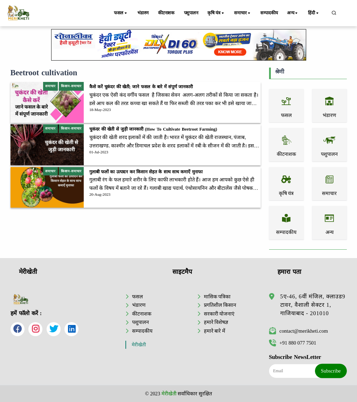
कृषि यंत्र (218, 13)
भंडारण (143, 13)
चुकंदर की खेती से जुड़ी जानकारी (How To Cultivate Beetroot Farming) (153, 129)
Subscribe (331, 371)
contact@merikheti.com (298, 331)
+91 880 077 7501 (292, 343)
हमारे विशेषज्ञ (216, 322)
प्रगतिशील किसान (220, 305)
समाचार (244, 13)
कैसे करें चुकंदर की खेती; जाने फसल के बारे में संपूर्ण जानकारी (141, 86)
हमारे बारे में (214, 331)
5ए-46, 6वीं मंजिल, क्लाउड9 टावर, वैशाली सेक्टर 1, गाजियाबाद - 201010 (312, 304)
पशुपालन (193, 13)
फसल (122, 13)
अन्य (295, 13)
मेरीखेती (139, 344)
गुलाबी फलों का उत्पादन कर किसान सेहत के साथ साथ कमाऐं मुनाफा (145, 171)
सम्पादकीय (270, 13)
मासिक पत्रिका (217, 296)
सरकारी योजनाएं (219, 314)
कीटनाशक (167, 13)
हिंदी (314, 13)
